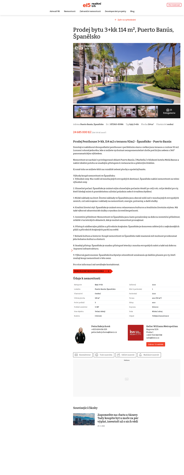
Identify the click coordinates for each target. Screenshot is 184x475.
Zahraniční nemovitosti (90, 11)
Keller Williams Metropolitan (163, 327)
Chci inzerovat (174, 5)
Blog (132, 11)
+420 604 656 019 (103, 330)
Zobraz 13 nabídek (157, 345)
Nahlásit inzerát (156, 356)
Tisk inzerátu (110, 356)
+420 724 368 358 (156, 336)
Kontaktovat (89, 356)
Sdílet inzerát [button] (132, 356)
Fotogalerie (169, 110)
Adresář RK (55, 11)
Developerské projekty (115, 11)
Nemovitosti (69, 11)
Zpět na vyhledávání (129, 21)
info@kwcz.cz (154, 339)
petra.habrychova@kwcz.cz (107, 333)
